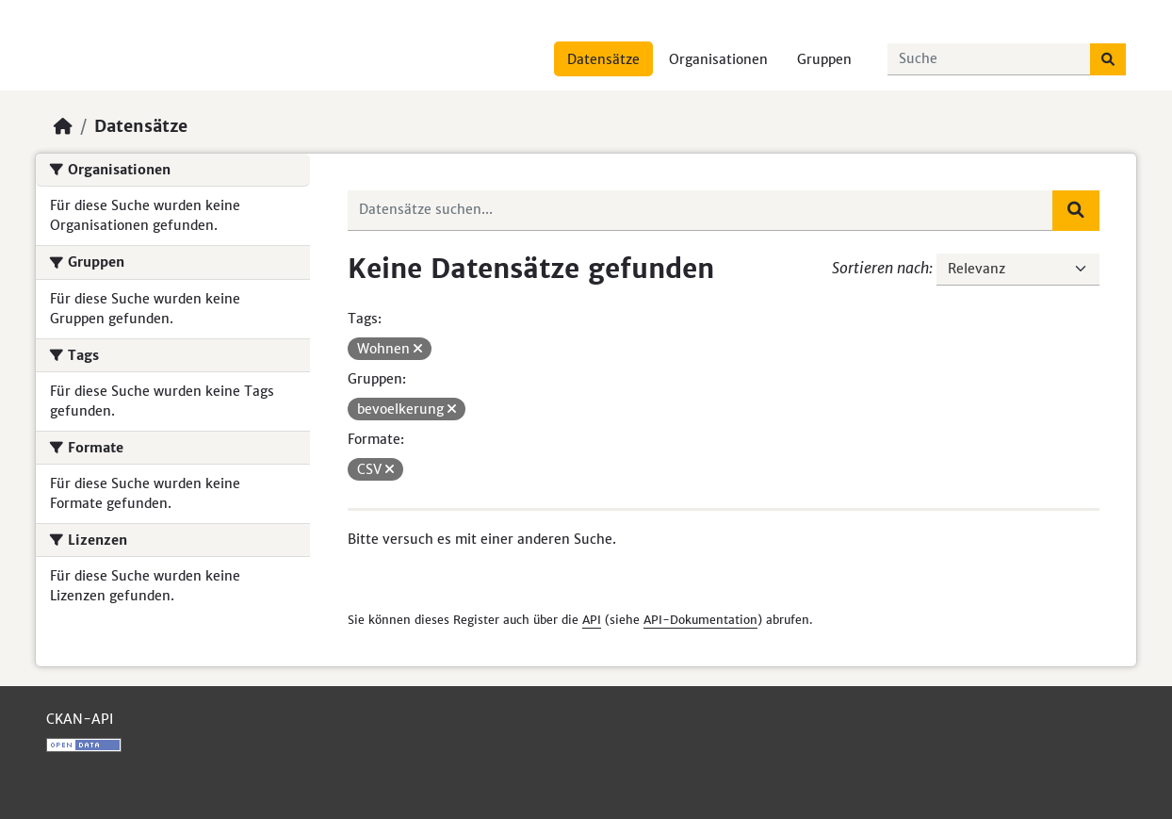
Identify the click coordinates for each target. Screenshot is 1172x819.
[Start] (63, 126)
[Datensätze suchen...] (989, 59)
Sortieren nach (880, 267)
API (591, 620)
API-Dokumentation (700, 620)
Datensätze (603, 59)
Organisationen (718, 59)
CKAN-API (79, 719)
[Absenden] (1108, 59)
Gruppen (824, 59)
